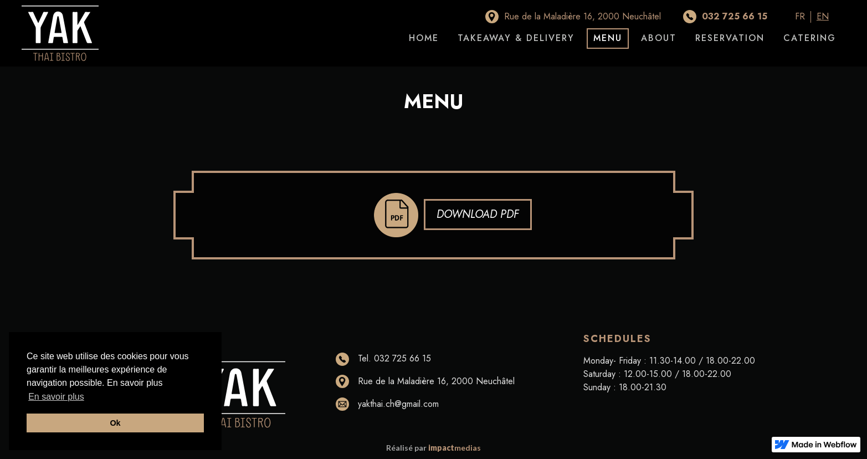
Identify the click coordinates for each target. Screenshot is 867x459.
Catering (809, 38)
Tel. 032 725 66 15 (394, 358)
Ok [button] (115, 423)
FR (800, 17)
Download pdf (478, 214)
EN (823, 17)
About (658, 38)
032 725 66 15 (734, 16)
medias (454, 447)
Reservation (730, 38)
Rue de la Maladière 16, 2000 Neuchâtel (582, 16)
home (424, 38)
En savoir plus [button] (56, 396)
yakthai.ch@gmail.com (398, 403)
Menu (607, 38)
